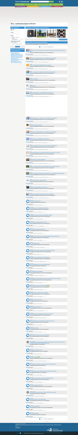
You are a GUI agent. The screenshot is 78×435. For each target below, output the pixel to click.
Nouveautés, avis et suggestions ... (43, 251)
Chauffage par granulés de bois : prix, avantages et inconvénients (43, 58)
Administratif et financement (43, 216)
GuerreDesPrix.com (15, 61)
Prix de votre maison (34, 327)
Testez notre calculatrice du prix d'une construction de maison (42, 250)
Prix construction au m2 (34, 243)
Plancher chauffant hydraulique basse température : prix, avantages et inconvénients (47, 173)
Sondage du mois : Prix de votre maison (38, 399)
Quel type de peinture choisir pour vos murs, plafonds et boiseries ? (43, 145)
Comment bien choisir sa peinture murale (38, 180)
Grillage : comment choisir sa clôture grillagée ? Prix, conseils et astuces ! (45, 166)
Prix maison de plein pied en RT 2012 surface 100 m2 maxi (41, 378)
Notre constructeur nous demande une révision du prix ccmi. (42, 320)
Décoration (40, 202)
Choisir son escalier (34, 78)
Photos (27, 4)
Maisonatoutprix (14, 55)
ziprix (16, 60)
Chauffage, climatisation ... (42, 237)
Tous (12, 36)
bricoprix (19, 57)
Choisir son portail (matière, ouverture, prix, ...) (39, 187)
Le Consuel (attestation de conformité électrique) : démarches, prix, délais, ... (45, 152)
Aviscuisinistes (61, 4)
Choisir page (50, 46)
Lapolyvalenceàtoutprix (15, 59)
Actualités (39, 344)
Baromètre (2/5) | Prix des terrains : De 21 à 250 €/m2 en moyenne (43, 392)
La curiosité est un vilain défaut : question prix (39, 208)
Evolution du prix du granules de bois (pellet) (39, 292)
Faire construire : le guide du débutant (37, 159)
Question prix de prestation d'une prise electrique (40, 257)
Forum (17, 4)
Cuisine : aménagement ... (41, 230)
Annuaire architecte (45, 6)
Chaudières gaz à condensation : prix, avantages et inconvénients (43, 131)
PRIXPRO (13, 54)
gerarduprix (13, 57)
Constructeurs (40, 414)
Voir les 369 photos (63, 39)
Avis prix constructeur (34, 413)
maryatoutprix (14, 52)
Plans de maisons (45, 4)
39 (45, 46)
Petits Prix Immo (18, 62)
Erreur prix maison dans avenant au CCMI (38, 285)
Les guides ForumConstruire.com (45, 59)
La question (28, 226)
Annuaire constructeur (21, 6)
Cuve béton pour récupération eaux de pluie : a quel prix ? (41, 313)
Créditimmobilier (35, 4)
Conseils (31, 4)
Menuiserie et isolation (42, 223)
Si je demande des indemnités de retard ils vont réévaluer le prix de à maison (45, 278)
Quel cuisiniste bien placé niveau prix (37, 229)
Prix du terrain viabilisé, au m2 (36, 349)
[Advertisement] (39, 15)
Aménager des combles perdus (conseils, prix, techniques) (41, 194)
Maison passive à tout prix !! (35, 306)
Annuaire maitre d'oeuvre (33, 6)
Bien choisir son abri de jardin (36, 125)
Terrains (39, 4)
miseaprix (19, 56)
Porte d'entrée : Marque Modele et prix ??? (38, 222)
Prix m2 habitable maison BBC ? (36, 271)
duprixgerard (18, 54)
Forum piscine (57, 6)
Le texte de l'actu (29, 346)
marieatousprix (14, 58)
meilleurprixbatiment (15, 53)
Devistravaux (50, 4)
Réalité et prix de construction (36, 299)
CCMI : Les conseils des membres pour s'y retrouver (40, 65)
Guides (12, 38)
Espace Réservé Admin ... (45, 52)
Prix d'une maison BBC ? (35, 406)
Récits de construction (15, 37)
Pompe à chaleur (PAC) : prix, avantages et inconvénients (41, 92)
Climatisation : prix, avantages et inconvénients (39, 138)
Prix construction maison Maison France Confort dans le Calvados (43, 371)
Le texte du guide (29, 55)
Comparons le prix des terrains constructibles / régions (41, 215)
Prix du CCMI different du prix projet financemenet (40, 264)
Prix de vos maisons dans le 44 (36, 385)
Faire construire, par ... (41, 209)
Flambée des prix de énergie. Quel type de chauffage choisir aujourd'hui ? (44, 236)
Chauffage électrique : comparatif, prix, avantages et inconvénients (43, 118)
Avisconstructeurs (55, 4)
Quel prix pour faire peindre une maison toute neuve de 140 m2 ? (43, 364)
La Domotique (32, 85)
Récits (22, 4)
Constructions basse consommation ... (44, 407)
